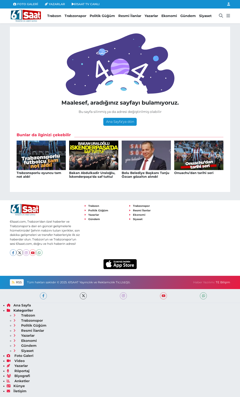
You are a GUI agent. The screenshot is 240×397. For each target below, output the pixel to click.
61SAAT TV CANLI (86, 4)
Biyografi (18, 376)
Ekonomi (169, 16)
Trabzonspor (75, 16)
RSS (17, 282)
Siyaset (205, 16)
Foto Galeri (20, 356)
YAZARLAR (55, 4)
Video (16, 361)
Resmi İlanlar (129, 16)
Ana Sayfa (19, 305)
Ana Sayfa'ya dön (120, 122)
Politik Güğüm (102, 16)
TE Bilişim (223, 282)
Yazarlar (151, 16)
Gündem (188, 16)
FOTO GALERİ (25, 4)
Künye (16, 386)
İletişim (16, 391)
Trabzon (54, 16)
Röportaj (18, 371)
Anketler (18, 381)
